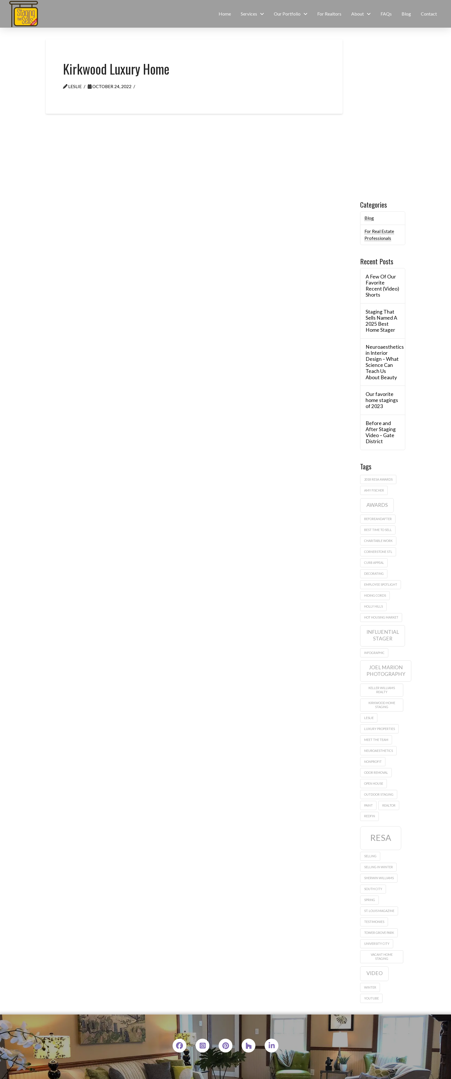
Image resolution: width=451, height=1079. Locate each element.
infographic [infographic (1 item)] (374, 653)
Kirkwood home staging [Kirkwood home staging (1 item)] (381, 705)
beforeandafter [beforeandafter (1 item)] (378, 519)
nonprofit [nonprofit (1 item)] (373, 761)
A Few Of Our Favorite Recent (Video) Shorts (382, 286)
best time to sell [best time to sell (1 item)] (378, 530)
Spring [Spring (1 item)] (369, 900)
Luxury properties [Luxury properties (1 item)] (379, 729)
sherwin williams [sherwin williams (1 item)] (379, 878)
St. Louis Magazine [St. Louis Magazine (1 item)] (379, 911)
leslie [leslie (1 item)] (369, 718)
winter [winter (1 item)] (370, 987)
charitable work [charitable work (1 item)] (378, 541)
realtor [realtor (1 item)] (388, 805)
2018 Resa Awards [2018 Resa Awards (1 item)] (378, 479)
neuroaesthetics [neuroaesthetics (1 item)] (378, 750)
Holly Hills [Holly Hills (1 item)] (373, 606)
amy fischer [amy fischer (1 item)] (374, 490)
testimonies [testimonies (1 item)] (374, 921)
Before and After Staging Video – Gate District (381, 432)
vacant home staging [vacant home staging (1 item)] (382, 956)
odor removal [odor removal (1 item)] (376, 772)
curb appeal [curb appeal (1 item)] (374, 562)
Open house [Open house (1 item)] (373, 783)
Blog (369, 218)
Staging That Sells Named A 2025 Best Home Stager (381, 321)
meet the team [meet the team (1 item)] (376, 740)
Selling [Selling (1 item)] (370, 856)
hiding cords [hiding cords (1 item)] (375, 595)
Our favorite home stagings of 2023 (382, 400)
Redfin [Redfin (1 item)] (369, 816)
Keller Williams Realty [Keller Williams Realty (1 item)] (381, 690)
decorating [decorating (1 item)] (374, 573)
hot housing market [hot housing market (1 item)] (381, 617)
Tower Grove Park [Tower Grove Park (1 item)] (379, 932)
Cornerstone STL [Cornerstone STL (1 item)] (378, 551)
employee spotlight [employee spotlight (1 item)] (380, 584)
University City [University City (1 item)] (376, 943)
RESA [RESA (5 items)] (380, 838)
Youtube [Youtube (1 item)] (371, 998)
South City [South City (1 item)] (373, 889)
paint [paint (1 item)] (368, 805)
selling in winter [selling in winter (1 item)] (378, 867)
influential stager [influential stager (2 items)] (382, 635)
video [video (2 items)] (374, 973)
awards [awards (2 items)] (377, 505)
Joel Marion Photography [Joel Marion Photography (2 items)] (385, 670)
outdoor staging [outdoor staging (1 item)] (378, 794)
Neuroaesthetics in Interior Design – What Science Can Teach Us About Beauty (383, 362)
